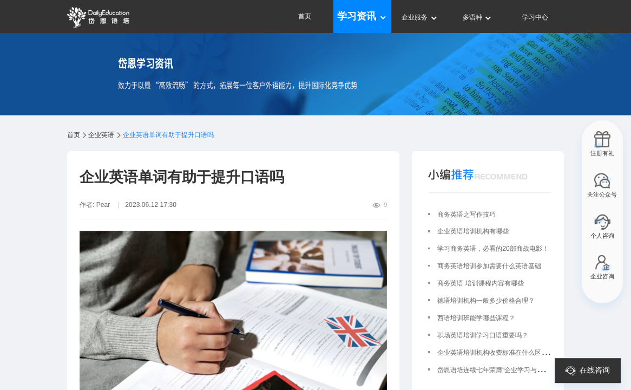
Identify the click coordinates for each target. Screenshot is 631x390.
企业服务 (420, 17)
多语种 (477, 17)
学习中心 (535, 17)
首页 (304, 16)
